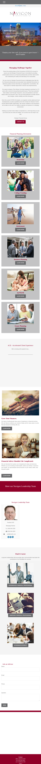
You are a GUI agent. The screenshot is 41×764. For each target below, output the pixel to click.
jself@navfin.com (11, 534)
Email (2, 675)
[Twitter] (13, 537)
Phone (3, 684)
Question (3, 692)
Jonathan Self (10, 522)
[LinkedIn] (8, 537)
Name (2, 666)
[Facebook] (10, 537)
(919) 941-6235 (11, 528)
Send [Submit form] (4, 705)
